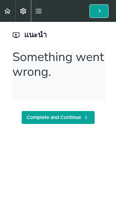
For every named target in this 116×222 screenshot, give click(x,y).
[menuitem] (23, 11)
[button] (7, 11)
